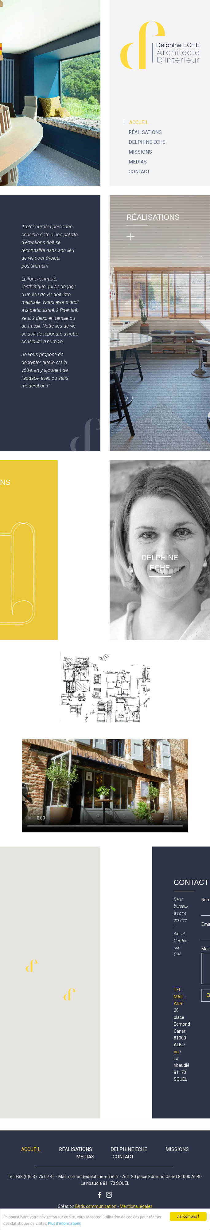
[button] (69, 994)
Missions (140, 152)
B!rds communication (95, 1206)
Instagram (109, 1195)
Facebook (99, 1195)
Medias (138, 161)
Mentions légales (136, 1206)
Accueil (139, 122)
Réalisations (145, 132)
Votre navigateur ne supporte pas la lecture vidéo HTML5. (105, 786)
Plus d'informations (64, 1223)
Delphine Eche (147, 142)
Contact (139, 171)
